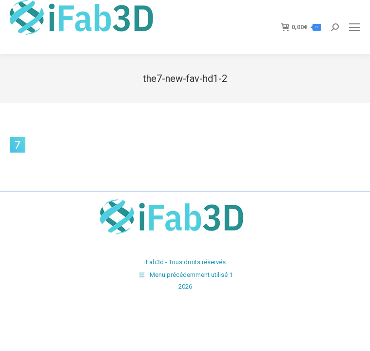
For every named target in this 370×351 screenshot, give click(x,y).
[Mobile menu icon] (354, 27)
